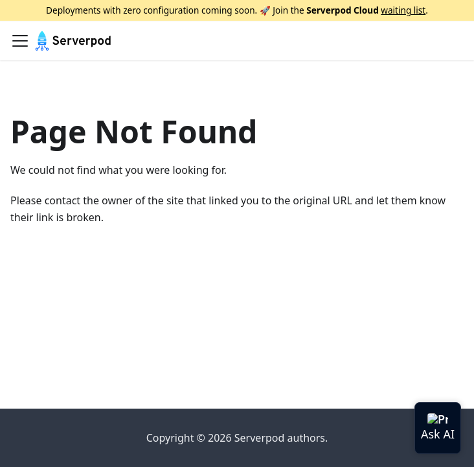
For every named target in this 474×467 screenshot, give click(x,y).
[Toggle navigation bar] (20, 41)
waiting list (403, 10)
